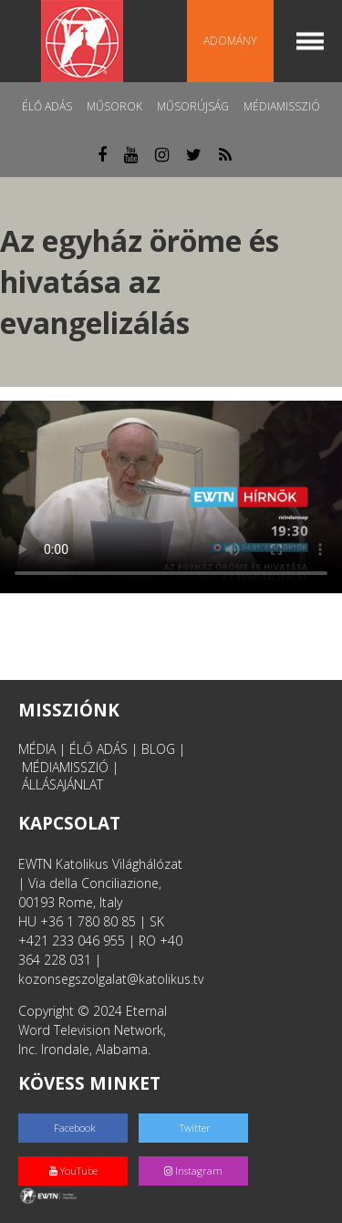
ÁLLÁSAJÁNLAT (62, 784)
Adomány (230, 40)
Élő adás (47, 106)
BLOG (158, 749)
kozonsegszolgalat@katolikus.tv (110, 979)
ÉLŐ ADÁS (98, 749)
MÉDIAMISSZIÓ (65, 767)
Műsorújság (193, 106)
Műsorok (114, 106)
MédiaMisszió (282, 106)
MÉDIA (37, 749)
